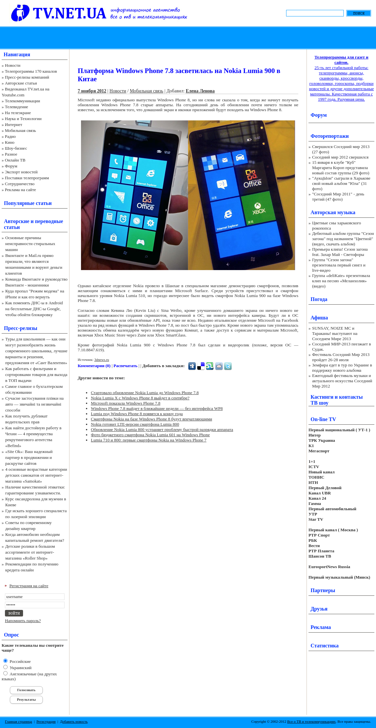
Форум (11, 165)
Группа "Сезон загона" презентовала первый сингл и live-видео (338, 265)
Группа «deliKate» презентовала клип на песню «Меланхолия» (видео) (341, 281)
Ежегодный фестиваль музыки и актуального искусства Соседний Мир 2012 (342, 381)
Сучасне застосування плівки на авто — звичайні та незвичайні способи (34, 404)
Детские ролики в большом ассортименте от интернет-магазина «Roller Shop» (30, 552)
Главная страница (18, 721)
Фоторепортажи (329, 136)
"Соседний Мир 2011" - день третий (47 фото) (338, 196)
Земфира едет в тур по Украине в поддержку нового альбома (342, 368)
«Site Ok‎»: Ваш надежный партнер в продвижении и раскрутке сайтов (29, 457)
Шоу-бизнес (16, 148)
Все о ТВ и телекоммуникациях (311, 721)
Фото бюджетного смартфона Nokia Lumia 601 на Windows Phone (150, 434)
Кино (9, 142)
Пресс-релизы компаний (27, 77)
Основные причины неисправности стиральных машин (30, 243)
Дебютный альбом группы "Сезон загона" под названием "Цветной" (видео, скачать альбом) (343, 238)
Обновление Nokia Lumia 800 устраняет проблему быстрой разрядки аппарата (162, 429)
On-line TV (323, 419)
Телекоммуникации (22, 100)
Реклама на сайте (20, 189)
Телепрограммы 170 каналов (31, 71)
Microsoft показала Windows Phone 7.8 (125, 403)
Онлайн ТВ (15, 160)
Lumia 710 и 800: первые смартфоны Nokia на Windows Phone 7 (148, 440)
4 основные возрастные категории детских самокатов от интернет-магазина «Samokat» (36, 475)
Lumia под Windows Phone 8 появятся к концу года (137, 413)
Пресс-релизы (20, 328)
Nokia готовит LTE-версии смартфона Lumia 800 (135, 424)
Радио (10, 136)
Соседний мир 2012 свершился (340, 157)
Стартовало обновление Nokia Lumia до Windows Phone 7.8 (145, 392)
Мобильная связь (20, 130)
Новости (12, 65)
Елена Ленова (200, 90)
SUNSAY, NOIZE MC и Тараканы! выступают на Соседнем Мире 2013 (334, 333)
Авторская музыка (332, 212)
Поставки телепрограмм (27, 177)
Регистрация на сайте (29, 585)
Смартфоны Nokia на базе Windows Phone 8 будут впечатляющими (151, 418)
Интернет (13, 124)
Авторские (16, 221)
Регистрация (46, 721)
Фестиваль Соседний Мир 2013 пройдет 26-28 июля (340, 357)
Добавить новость (74, 721)
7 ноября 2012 (92, 90)
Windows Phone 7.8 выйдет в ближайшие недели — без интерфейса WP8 (157, 408)
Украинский (20, 667)
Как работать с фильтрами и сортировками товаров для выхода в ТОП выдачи (36, 374)
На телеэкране (18, 112)
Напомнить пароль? (23, 620)
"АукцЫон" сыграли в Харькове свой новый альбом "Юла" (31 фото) (341, 183)
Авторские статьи (21, 83)
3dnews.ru (101, 360)
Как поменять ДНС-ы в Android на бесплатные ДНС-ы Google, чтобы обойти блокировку (34, 308)
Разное (11, 154)
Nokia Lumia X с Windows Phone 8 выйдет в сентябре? (140, 397)
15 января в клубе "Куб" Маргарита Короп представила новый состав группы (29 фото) (340, 167)
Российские (20, 661)
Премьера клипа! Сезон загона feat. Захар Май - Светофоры (340, 252)
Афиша (319, 317)
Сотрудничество (20, 183)
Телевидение (16, 106)
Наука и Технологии (23, 118)
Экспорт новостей (21, 171)
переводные (49, 221)
